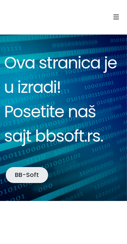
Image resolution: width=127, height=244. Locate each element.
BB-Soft (27, 174)
